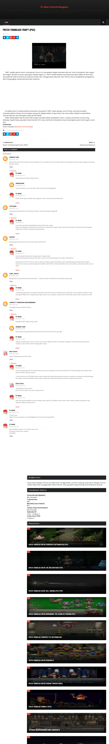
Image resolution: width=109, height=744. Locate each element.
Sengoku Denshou (88, 626)
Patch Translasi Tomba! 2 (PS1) (89, 246)
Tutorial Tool (82, 698)
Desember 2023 (82, 373)
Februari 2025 (81, 351)
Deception (94, 473)
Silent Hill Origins (87, 636)
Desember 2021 (82, 410)
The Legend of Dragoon (85, 681)
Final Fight (98, 524)
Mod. (88, 565)
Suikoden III (81, 657)
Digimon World (82, 480)
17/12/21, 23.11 (13, 311)
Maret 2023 (80, 385)
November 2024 (82, 355)
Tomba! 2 (81, 688)
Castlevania (82, 460)
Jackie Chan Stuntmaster (86, 548)
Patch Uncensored (84, 585)
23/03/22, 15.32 (20, 190)
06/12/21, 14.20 (14, 164)
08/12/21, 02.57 (14, 244)
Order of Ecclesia (98, 579)
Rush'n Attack (82, 623)
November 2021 (82, 412)
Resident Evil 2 (86, 613)
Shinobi (102, 626)
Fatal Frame (96, 504)
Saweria (79, 299)
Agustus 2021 (81, 418)
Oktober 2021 (81, 414)
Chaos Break (82, 463)
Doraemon (81, 490)
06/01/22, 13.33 (20, 406)
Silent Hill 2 (85, 633)
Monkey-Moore (82, 568)
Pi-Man (18, 178)
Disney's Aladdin (83, 483)
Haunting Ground (87, 541)
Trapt (21, 135)
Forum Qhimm (7, 728)
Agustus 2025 (81, 342)
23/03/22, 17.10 (20, 200)
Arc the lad (81, 446)
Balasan (13, 175)
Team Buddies (86, 664)
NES (92, 572)
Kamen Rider (93, 551)
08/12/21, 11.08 (20, 180)
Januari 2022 (81, 409)
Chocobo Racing (98, 463)
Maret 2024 (80, 367)
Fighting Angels (87, 511)
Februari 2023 (81, 387)
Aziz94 (11, 241)
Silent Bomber (86, 630)
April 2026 (80, 332)
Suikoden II (93, 653)
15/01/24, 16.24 (14, 435)
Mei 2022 (79, 401)
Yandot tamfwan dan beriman (22, 309)
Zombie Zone (100, 711)
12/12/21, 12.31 (19, 294)
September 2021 (82, 416)
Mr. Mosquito (98, 568)
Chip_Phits (13, 278)
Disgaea (96, 480)
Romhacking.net (8, 733)
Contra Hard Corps (88, 470)
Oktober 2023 (81, 375)
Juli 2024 (79, 360)
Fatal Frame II (82, 507)
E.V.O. (100, 500)
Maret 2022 (80, 405)
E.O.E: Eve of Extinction (85, 500)
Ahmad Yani (13, 162)
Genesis (90, 534)
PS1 (90, 606)
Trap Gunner (100, 691)
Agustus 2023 (81, 378)
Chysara (12, 211)
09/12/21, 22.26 (14, 280)
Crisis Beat (81, 473)
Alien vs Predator (83, 443)
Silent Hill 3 (99, 633)
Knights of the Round (84, 558)
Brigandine (100, 449)
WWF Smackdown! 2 (84, 708)
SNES (100, 636)
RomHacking (26, 131)
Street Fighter (93, 643)
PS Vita (80, 606)
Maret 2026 (80, 334)
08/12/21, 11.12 (20, 227)
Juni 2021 (79, 421)
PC (97, 585)
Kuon (95, 562)
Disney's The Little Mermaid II (87, 487)
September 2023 (82, 376)
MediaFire (17, 131)
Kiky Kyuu (13, 358)
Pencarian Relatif (83, 589)
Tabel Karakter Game (10, 735)
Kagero (80, 551)
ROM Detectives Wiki (9, 732)
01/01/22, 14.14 (20, 374)
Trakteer (79, 301)
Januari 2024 (81, 371)
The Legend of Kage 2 (85, 684)
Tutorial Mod (96, 694)
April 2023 (80, 384)
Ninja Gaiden (96, 575)
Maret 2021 (80, 426)
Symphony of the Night (85, 660)
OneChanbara (82, 579)
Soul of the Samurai (88, 640)
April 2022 (80, 403)
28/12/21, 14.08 (20, 335)
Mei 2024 (79, 364)
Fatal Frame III (97, 507)
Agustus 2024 (81, 359)
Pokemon (85, 592)
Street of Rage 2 (83, 650)
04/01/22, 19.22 (20, 394)
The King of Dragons (84, 677)
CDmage (96, 460)
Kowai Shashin (82, 562)
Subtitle (97, 650)
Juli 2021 (79, 419)
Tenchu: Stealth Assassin (90, 667)
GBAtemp (5, 730)
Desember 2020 (82, 432)
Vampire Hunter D (83, 705)
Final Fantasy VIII (83, 524)
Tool (91, 688)
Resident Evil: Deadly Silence (87, 619)
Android (97, 443)
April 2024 (80, 366)
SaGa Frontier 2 (98, 623)
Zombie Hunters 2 (83, 711)
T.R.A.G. (101, 660)
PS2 (5, 135)
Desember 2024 (82, 353)
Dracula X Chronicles (84, 497)
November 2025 (82, 337)
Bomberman (86, 449)
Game (80, 531)
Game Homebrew (94, 531)
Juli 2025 (79, 344)
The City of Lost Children (86, 674)
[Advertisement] (37, 97)
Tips (99, 684)
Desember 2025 (82, 335)
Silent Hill (100, 630)
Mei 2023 (79, 382)
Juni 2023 (79, 380)
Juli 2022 (79, 398)
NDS (83, 572)
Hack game (98, 538)
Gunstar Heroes (83, 538)
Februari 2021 (81, 428)
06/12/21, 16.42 (14, 213)
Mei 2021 (79, 423)
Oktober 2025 (81, 339)
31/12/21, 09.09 (20, 345)
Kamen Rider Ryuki (83, 555)
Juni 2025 (79, 346)
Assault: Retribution (97, 446)
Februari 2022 (81, 407)
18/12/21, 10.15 (20, 325)
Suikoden (81, 653)
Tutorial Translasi (98, 698)
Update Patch (87, 701)
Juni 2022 (79, 400)
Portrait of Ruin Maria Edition (91, 596)
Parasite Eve (86, 582)
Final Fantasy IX (100, 514)
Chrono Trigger (87, 466)
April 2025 (80, 348)
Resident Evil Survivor (84, 616)
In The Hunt (81, 545)
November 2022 (82, 393)
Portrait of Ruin (99, 592)
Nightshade (81, 575)
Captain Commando (84, 456)
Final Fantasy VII (83, 521)
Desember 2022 (82, 391)
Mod (79, 565)
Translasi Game (13, 135)
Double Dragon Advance (85, 494)
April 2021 (79, 425)
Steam (80, 643)
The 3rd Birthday (83, 670)
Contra (101, 466)
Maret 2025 (80, 350)
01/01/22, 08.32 (14, 360)
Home (6, 22)
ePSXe (84, 504)
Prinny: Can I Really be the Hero (88, 602)
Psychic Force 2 (97, 609)
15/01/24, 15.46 (14, 421)
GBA (79, 534)
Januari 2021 (80, 430)
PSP (84, 609)
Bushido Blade (86, 453)
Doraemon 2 (95, 490)
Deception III (96, 477)
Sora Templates (15, 741)
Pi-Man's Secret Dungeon (54, 7)
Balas (10, 171)
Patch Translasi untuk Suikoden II (90, 205)
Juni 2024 (80, 362)
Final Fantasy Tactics (89, 517)
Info (93, 545)
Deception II (81, 477)
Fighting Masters (83, 514)
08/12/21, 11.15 (20, 258)
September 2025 (82, 341)
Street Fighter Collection (86, 647)
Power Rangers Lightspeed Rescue (89, 599)
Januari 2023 (81, 389)
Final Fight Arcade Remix (89, 528)
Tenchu (100, 664)
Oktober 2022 (81, 394)
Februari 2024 (81, 369)
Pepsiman (98, 589)
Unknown (19, 188)
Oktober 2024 (81, 357)
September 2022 (82, 396)
